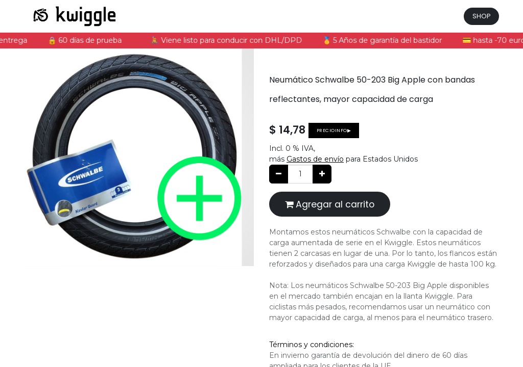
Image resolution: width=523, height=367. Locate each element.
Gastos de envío (315, 159)
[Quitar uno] (278, 174)
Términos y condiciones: (311, 344)
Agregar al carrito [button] (329, 204)
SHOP (481, 16)
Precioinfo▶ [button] (334, 130)
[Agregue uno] (322, 174)
